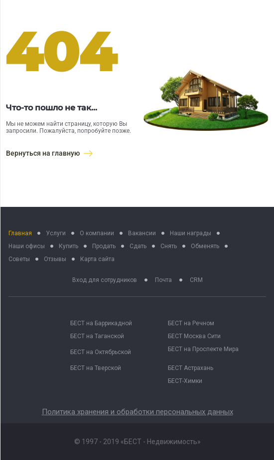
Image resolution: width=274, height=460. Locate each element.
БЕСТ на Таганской (97, 336)
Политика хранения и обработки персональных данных (137, 411)
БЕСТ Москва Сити (194, 336)
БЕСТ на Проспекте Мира (203, 349)
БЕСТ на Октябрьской (100, 352)
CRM (196, 279)
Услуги (56, 233)
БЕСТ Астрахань (190, 368)
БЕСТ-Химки (185, 380)
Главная (20, 233)
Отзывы (55, 259)
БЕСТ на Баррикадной (101, 323)
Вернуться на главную (49, 153)
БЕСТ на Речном (191, 323)
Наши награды (190, 233)
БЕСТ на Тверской (95, 368)
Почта (163, 279)
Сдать (138, 246)
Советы (19, 259)
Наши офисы (26, 246)
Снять (168, 246)
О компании (97, 233)
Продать (104, 246)
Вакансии (142, 233)
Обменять (205, 246)
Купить (68, 246)
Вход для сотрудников (104, 279)
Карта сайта (97, 259)
